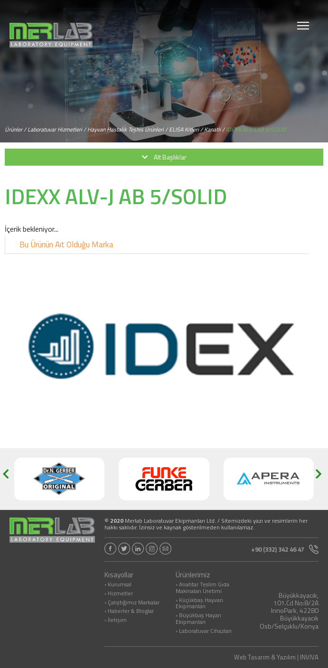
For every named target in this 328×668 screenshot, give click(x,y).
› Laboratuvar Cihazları (204, 631)
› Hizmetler (118, 594)
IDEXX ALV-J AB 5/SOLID (256, 129)
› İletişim (115, 620)
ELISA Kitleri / (186, 129)
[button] (8, 479)
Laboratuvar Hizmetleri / (57, 129)
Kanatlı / (214, 129)
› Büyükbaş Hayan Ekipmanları (198, 619)
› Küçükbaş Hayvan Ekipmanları (199, 604)
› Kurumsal (117, 585)
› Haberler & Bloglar (129, 611)
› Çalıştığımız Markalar (131, 603)
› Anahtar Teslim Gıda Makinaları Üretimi (202, 588)
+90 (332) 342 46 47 (285, 549)
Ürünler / (15, 129)
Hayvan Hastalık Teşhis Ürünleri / (127, 129)
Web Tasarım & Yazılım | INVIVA (276, 657)
